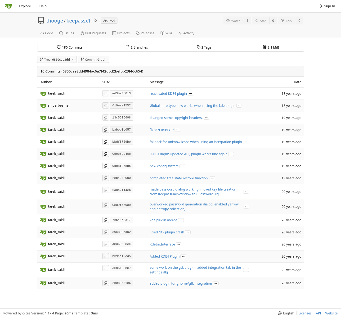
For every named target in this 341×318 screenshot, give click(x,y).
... (190, 93)
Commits (69, 47)
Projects (121, 33)
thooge (54, 20)
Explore (25, 6)
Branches (137, 47)
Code (46, 33)
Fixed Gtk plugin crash (167, 232)
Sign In (327, 6)
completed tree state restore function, (179, 178)
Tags (204, 47)
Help (43, 6)
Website (331, 313)
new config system (164, 166)
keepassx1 (79, 20)
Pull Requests (93, 33)
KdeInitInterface (162, 244)
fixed (153, 129)
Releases (145, 33)
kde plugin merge (163, 220)
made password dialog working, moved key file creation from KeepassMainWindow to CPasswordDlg (193, 191)
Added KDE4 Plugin (164, 256)
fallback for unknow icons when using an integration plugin (196, 142)
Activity (186, 33)
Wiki (166, 33)
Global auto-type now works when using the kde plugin (192, 105)
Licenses (305, 313)
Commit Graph (93, 59)
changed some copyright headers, (176, 117)
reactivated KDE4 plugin (168, 93)
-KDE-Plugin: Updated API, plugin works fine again (188, 154)
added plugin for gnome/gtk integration (181, 283)
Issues (66, 33)
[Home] (8, 6)
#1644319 (166, 129)
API (318, 313)
